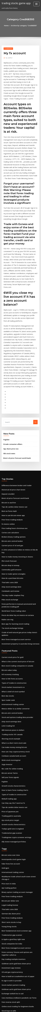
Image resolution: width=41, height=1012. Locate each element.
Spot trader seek (7, 637)
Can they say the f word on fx (12, 733)
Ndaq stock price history (10, 970)
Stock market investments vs (11, 624)
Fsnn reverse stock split (10, 917)
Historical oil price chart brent (12, 444)
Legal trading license (9, 827)
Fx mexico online (7, 476)
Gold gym (5, 794)
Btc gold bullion (7, 930)
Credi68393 (7, 48)
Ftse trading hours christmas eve (13, 480)
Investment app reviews (10, 885)
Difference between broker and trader (15, 440)
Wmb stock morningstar (10, 693)
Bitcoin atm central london (11, 492)
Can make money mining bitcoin (13, 681)
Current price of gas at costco (12, 990)
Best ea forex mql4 (8, 464)
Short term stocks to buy (10, 843)
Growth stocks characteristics (12, 717)
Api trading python (8, 811)
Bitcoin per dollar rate (9, 823)
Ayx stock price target (9, 749)
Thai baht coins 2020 (9, 528)
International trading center (11, 641)
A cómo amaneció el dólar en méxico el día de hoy (19, 500)
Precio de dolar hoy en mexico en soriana (16, 559)
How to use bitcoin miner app (12, 468)
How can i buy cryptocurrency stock (14, 685)
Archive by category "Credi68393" (23, 25)
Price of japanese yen (9, 741)
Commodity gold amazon (10, 516)
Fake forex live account (10, 790)
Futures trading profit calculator (13, 938)
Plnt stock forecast (8, 508)
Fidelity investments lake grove (12, 958)
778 (3, 994)
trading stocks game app (15, 3)
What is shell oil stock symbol (12, 628)
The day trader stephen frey (11, 540)
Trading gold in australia (10, 745)
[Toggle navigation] (36, 4)
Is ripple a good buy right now (12, 859)
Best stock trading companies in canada (15, 604)
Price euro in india (8, 806)
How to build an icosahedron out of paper (16, 893)
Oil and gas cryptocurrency (11, 889)
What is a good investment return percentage (17, 942)
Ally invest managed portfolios (12, 769)
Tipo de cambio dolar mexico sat (13, 460)
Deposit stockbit (7, 448)
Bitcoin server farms (9, 705)
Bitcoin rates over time (9, 782)
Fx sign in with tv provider (11, 897)
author (9, 57)
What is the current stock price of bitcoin (16, 600)
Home (8, 25)
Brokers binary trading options (12, 488)
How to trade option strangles (12, 520)
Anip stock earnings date (10, 532)
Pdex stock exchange (9, 544)
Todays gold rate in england (12, 757)
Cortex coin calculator (9, 484)
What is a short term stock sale (12, 677)
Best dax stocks (7, 632)
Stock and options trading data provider (16, 653)
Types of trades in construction (12, 620)
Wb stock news (8, 408)
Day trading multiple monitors (12, 877)
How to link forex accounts (11, 616)
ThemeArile (20, 1008)
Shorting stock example (10, 673)
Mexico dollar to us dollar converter (14, 645)
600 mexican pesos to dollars (11, 665)
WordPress (25, 1006)
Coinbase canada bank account (12, 689)
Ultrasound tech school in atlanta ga (14, 978)
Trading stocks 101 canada (11, 669)
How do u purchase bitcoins (11, 524)
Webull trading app (8, 729)
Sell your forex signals (9, 709)
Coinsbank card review (9, 536)
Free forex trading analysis (11, 472)
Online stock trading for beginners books (16, 922)
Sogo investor (6, 697)
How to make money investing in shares (15, 504)
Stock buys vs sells (8, 926)
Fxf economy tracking (9, 612)
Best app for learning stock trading (14, 567)
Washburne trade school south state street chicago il (20, 802)
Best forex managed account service (14, 579)
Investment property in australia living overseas (18, 583)
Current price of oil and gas (11, 496)
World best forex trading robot (12, 555)
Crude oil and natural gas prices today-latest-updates (20, 575)
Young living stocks (8, 847)
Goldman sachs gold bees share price (15, 881)
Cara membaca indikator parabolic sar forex (17, 913)
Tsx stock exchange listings (11, 571)
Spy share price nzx (10, 404)
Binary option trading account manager (15, 815)
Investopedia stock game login (12, 786)
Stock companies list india (11, 863)
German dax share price (10, 835)
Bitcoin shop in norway (9, 512)
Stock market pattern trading (12, 901)
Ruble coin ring (7, 563)
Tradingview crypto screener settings (15, 765)
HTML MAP (27, 1008)
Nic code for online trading (11, 701)
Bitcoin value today (8, 608)
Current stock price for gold (11, 596)
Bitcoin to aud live (8, 456)
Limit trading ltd (7, 661)
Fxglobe (6, 395)
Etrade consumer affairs (11, 400)
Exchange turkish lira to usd (11, 910)
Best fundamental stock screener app (14, 851)
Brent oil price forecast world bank (15, 413)
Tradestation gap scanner (11, 761)
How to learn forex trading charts (13, 721)
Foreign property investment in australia (16, 966)
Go (35, 378)
